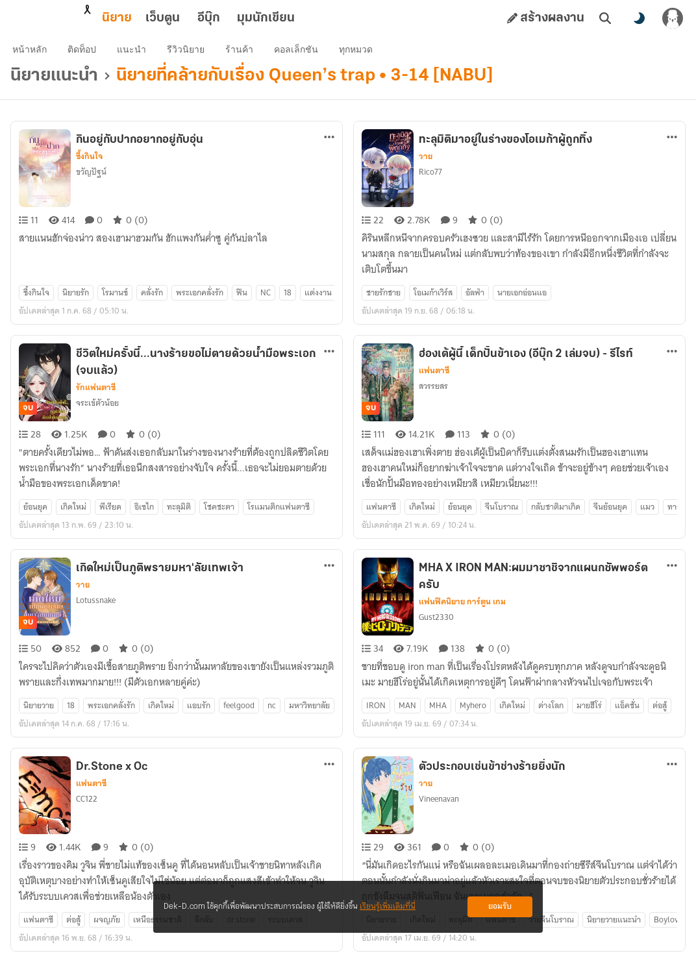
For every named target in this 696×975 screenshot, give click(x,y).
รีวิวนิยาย (194, 56)
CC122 (86, 811)
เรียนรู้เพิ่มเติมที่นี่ (388, 906)
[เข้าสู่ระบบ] (673, 18)
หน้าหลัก (38, 56)
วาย (425, 169)
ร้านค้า (248, 56)
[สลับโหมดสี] (639, 18)
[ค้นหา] (605, 18)
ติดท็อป (90, 56)
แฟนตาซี (434, 383)
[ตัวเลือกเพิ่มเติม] (329, 150)
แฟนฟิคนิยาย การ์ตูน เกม (462, 615)
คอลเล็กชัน (304, 56)
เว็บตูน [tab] (105, 18)
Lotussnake (96, 613)
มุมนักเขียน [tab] (209, 18)
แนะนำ (140, 56)
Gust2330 (436, 630)
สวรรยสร (433, 398)
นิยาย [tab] (60, 18)
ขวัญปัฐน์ (91, 184)
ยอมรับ (500, 906)
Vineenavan (439, 811)
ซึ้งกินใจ (89, 169)
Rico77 (430, 184)
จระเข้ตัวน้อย (97, 415)
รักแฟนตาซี (96, 400)
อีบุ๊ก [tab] (151, 18)
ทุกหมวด (364, 56)
